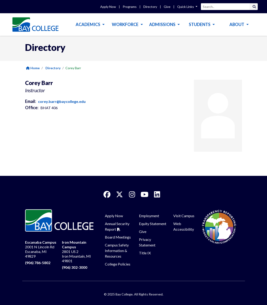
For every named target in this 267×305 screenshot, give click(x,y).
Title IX (145, 253)
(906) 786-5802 (37, 262)
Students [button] (200, 24)
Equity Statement (152, 223)
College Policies (117, 264)
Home (33, 68)
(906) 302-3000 (74, 267)
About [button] (237, 24)
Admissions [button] (162, 24)
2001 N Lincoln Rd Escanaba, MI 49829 (40, 249)
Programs (130, 7)
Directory (150, 7)
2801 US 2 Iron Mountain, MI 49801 (76, 251)
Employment (149, 215)
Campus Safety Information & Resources (117, 250)
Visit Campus (183, 215)
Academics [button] (88, 24)
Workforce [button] (125, 24)
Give (167, 7)
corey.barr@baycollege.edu (62, 101)
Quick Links (186, 7)
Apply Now (108, 7)
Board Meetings (118, 237)
